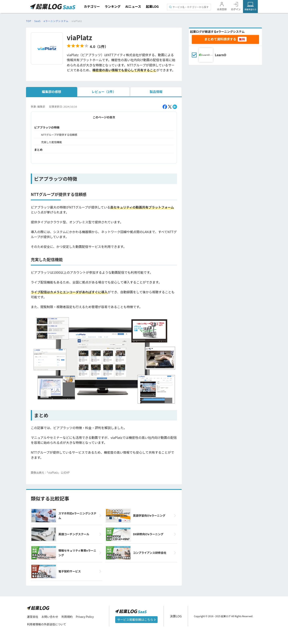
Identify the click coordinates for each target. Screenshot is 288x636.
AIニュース (133, 6)
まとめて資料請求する (220, 39)
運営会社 (32, 617)
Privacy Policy (85, 617)
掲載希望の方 (250, 9)
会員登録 (222, 9)
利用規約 (67, 617)
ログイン (236, 9)
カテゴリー (92, 6)
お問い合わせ (49, 617)
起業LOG (152, 6)
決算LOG (176, 616)
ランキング (113, 6)
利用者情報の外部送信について (46, 624)
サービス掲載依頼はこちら (136, 619)
